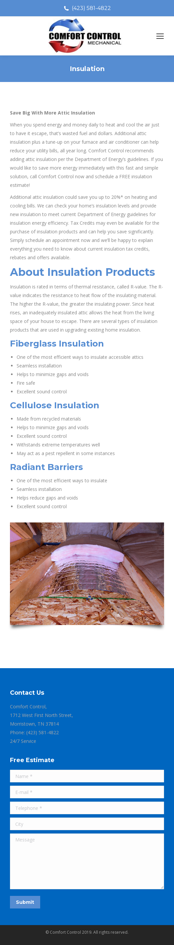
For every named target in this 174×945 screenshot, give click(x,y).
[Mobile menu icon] (160, 36)
